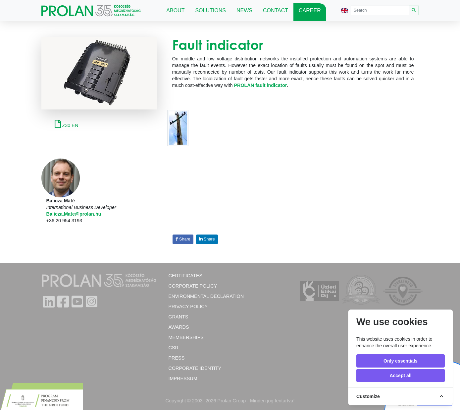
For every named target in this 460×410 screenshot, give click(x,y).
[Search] (380, 10)
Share (183, 239)
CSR (174, 347)
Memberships (186, 337)
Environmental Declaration (206, 296)
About (175, 10)
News (244, 10)
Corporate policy (193, 286)
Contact (275, 10)
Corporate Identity (195, 368)
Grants (178, 316)
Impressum (183, 378)
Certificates (186, 275)
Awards (179, 327)
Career (310, 10)
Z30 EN (66, 125)
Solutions (210, 10)
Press (177, 358)
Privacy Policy (188, 306)
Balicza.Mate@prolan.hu (73, 214)
